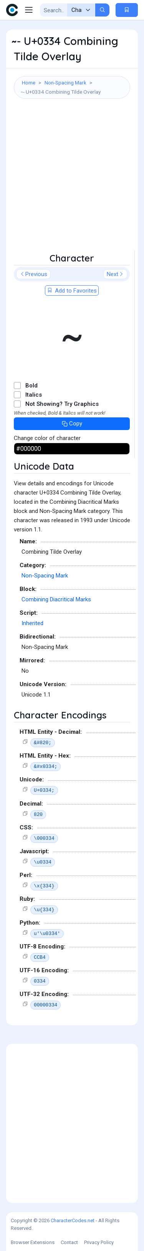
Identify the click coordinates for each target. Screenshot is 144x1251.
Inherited (32, 623)
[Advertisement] (72, 178)
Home (28, 82)
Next (115, 274)
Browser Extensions (33, 1242)
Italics (33, 394)
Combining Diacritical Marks (56, 599)
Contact (69, 1242)
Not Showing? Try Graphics (62, 403)
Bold (31, 385)
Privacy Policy (99, 1242)
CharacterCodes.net (72, 1220)
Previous (33, 274)
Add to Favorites (72, 290)
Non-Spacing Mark (65, 82)
